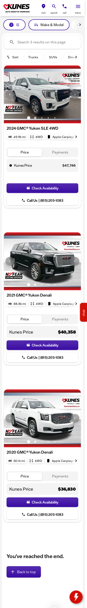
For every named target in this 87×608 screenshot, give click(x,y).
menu (78, 12)
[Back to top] (24, 572)
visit (43, 12)
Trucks (33, 57)
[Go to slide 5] (54, 117)
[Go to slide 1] (28, 117)
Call (64, 12)
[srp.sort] (13, 57)
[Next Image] (75, 94)
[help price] (10, 165)
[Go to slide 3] (41, 117)
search (53, 12)
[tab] (24, 152)
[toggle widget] (76, 597)
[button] (43, 8)
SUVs (53, 57)
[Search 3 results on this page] (42, 42)
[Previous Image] (9, 94)
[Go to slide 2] (35, 117)
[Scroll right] (80, 25)
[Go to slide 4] (48, 117)
